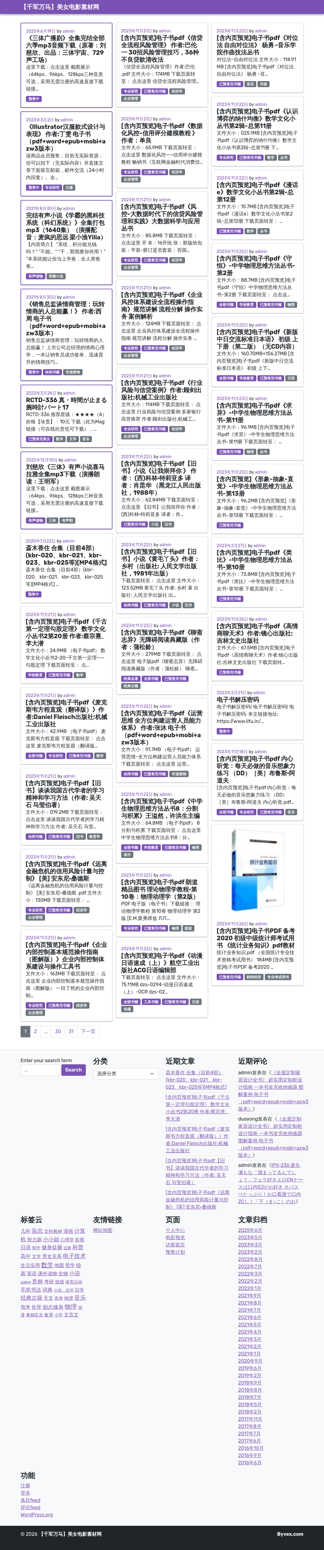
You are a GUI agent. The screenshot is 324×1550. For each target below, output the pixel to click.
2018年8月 (250, 1390)
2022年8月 (250, 1259)
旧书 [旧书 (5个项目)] (79, 1290)
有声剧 (67, 520)
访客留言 (175, 1245)
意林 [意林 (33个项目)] (37, 1281)
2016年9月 (250, 1455)
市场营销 (73, 372)
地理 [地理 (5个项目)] (68, 1298)
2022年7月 (250, 1266)
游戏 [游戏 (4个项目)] (59, 1282)
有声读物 (35, 276)
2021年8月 (250, 1303)
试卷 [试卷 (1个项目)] (67, 1248)
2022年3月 (250, 1274)
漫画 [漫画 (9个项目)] (68, 1231)
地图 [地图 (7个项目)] (59, 1265)
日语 (195, 1002)
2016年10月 (251, 1448)
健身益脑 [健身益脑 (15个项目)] (52, 1247)
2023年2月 (250, 1252)
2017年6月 (249, 1441)
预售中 (33, 99)
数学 (59, 439)
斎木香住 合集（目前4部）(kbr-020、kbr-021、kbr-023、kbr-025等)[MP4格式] (196, 1080)
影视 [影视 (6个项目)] (79, 1240)
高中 (127, 855)
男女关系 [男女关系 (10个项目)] (52, 1256)
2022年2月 (250, 1281)
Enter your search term (46, 1060)
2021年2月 (249, 1346)
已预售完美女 (39, 439)
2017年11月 (250, 1419)
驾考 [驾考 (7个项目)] (25, 1307)
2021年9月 (249, 1296)
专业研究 (52, 188)
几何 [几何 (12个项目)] (25, 1231)
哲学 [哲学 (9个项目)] (70, 1265)
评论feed (30, 1507)
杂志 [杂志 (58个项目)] (37, 1230)
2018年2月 (250, 1412)
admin (69, 31)
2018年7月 (249, 1397)
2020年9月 (250, 1361)
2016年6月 (250, 1463)
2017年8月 (249, 1426)
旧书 (79, 837)
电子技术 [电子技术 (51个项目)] (74, 1256)
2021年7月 (249, 1310)
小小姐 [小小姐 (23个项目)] (51, 1239)
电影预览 (175, 1237)
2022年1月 (249, 1288)
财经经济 (254, 977)
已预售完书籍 (59, 675)
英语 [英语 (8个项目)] (32, 1273)
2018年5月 (250, 1404)
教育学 (94, 837)
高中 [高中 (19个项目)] (26, 1256)
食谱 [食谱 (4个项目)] (48, 1315)
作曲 (263, 84)
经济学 (81, 910)
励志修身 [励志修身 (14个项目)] (53, 1307)
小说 (154, 524)
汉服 (69, 188)
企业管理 (35, 917)
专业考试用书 (278, 977)
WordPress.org (37, 1515)
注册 (25, 1486)
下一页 (88, 1031)
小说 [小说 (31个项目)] (74, 1273)
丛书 (283, 158)
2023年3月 (250, 1245)
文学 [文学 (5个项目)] (36, 1256)
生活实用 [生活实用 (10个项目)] (30, 1265)
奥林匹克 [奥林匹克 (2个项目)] (34, 1314)
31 (71, 1031)
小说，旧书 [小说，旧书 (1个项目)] (63, 1290)
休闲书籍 (52, 372)
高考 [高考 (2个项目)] (58, 1298)
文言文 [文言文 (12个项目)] (71, 1315)
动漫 (127, 1009)
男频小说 (56, 276)
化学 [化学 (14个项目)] (36, 1307)
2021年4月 (250, 1332)
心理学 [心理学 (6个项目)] (67, 1240)
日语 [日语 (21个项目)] (26, 1247)
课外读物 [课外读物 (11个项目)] (47, 1273)
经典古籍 (131, 686)
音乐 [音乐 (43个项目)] (80, 1298)
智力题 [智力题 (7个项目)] (34, 1240)
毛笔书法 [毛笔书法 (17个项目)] (31, 1290)
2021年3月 (249, 1339)
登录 (25, 1493)
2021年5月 (249, 1325)
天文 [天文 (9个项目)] (48, 1298)
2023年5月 (250, 1237)
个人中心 (175, 1230)
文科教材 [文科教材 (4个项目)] (53, 1231)
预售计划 (175, 1252)
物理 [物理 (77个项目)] (71, 1306)
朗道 (188, 928)
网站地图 (102, 1230)
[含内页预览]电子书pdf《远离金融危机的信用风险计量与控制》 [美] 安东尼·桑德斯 (198, 1200)
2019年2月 (249, 1375)
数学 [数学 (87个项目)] (47, 1265)
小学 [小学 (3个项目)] (58, 1315)
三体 (52, 520)
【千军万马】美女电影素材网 (60, 7)
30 (58, 1031)
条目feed (30, 1500)
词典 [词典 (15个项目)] (47, 1290)
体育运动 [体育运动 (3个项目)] (73, 1282)
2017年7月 (249, 1434)
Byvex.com (290, 1534)
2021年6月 (249, 1317)
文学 (72, 439)
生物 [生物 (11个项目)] (63, 1273)
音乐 (85, 439)
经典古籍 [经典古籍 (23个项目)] (31, 1298)
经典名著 (131, 679)
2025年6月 (250, 1230)
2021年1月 (249, 1354)
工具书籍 (151, 1002)
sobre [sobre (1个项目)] (26, 1282)
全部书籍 (35, 756)
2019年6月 (250, 1368)
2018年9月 (250, 1383)
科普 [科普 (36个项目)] (78, 1247)
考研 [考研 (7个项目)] (49, 1282)
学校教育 (35, 675)
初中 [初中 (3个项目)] (36, 1247)
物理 (195, 848)
